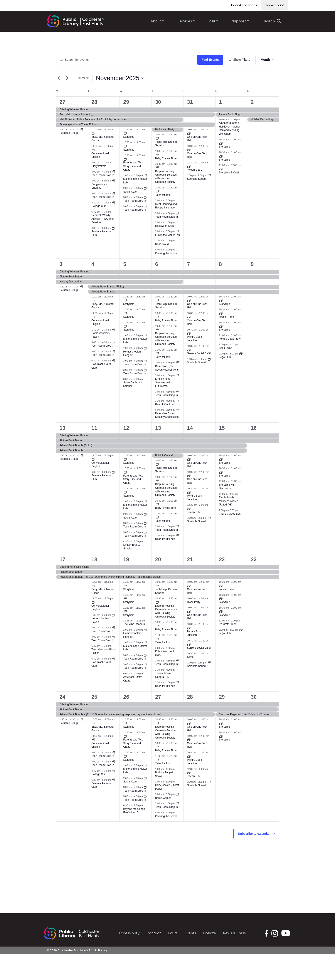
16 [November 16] (254, 440)
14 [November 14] (190, 440)
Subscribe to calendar (254, 846)
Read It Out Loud (165, 416)
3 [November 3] (61, 277)
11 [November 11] (94, 440)
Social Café (129, 204)
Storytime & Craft (229, 185)
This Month (82, 90)
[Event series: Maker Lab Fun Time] (177, 244)
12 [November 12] (126, 440)
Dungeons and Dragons (99, 198)
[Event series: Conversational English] (93, 162)
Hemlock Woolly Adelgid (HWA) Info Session (102, 232)
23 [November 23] (254, 572)
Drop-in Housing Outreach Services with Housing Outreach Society (166, 189)
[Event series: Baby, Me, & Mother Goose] (93, 146)
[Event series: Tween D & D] (188, 179)
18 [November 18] (94, 572)
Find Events (211, 59)
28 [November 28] (190, 710)
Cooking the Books (166, 265)
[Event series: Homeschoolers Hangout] (145, 360)
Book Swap (225, 360)
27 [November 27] (158, 710)
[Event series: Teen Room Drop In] (113, 184)
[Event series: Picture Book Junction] (188, 346)
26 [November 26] (126, 710)
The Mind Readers (134, 636)
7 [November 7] (188, 277)
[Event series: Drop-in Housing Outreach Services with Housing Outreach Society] (157, 180)
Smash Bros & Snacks (131, 559)
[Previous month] (58, 90)
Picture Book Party (230, 351)
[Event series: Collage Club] (113, 215)
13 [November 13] (158, 440)
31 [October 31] (190, 115)
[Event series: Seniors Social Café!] (188, 362)
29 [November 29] (222, 710)
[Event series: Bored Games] (177, 807)
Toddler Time (226, 329)
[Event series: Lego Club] (240, 366)
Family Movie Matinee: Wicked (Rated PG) (228, 514)
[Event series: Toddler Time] (220, 326)
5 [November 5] (124, 277)
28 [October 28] (94, 115)
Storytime (128, 149)
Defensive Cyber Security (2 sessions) (167, 428)
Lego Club (225, 369)
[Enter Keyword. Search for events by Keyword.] (127, 60)
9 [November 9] (252, 277)
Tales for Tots (162, 207)
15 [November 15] (222, 440)
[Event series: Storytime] (125, 146)
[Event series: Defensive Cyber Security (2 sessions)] (177, 375)
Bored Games (163, 810)
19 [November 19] (126, 572)
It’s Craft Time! (227, 636)
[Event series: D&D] (113, 193)
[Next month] (67, 90)
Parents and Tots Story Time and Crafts (133, 179)
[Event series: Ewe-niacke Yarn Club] (113, 240)
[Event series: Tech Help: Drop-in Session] (157, 151)
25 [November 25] (94, 710)
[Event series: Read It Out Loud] (177, 413)
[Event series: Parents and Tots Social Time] (125, 171)
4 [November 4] (92, 277)
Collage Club (98, 218)
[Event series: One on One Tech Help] (188, 146)
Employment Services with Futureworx (163, 395)
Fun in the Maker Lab (167, 247)
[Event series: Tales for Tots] (157, 204)
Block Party (193, 614)
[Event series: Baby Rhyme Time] (157, 167)
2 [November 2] (252, 115)
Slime (190, 669)
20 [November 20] (158, 572)
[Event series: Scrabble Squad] (209, 188)
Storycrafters (98, 178)
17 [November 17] (63, 572)
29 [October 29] (126, 115)
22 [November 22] (222, 572)
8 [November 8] (220, 277)
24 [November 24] (63, 710)
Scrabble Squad (196, 191)
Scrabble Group (69, 145)
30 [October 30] (158, 115)
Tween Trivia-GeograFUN (163, 688)
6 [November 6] (156, 277)
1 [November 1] (220, 115)
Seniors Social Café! (199, 366)
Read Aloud (162, 256)
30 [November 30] (254, 710)
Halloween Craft (164, 238)
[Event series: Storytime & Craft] (220, 181)
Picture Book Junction (194, 351)
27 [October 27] (63, 115)
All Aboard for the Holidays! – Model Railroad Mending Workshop (229, 141)
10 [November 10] (63, 440)
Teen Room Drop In (102, 187)
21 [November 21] (190, 572)
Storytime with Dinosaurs (227, 499)
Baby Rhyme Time (166, 171)
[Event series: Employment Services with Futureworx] (177, 388)
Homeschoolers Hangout (132, 648)
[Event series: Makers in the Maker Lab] (145, 188)
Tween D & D (194, 182)
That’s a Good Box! (230, 526)
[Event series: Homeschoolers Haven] (113, 342)
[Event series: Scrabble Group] (81, 142)
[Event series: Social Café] (145, 201)
